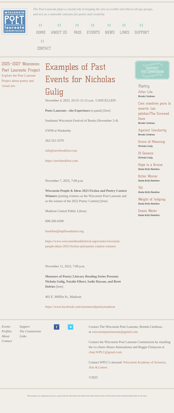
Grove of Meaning (151, 142)
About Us (59, 32)
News (110, 32)
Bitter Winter (148, 176)
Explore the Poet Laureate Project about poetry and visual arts (19, 81)
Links (124, 32)
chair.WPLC (105, 352)
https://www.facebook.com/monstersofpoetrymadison (80, 306)
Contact (44, 48)
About (5, 336)
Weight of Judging (152, 199)
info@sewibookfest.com (61, 150)
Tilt (140, 188)
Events (93, 32)
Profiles (7, 331)
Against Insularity (152, 130)
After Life (145, 92)
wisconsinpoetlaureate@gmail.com (115, 332)
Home (41, 32)
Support (142, 32)
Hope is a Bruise (150, 165)
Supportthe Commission (152, 70)
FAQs (77, 32)
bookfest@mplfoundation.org (64, 231)
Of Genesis (145, 153)
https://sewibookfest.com (61, 160)
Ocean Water (147, 211)
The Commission (30, 331)
